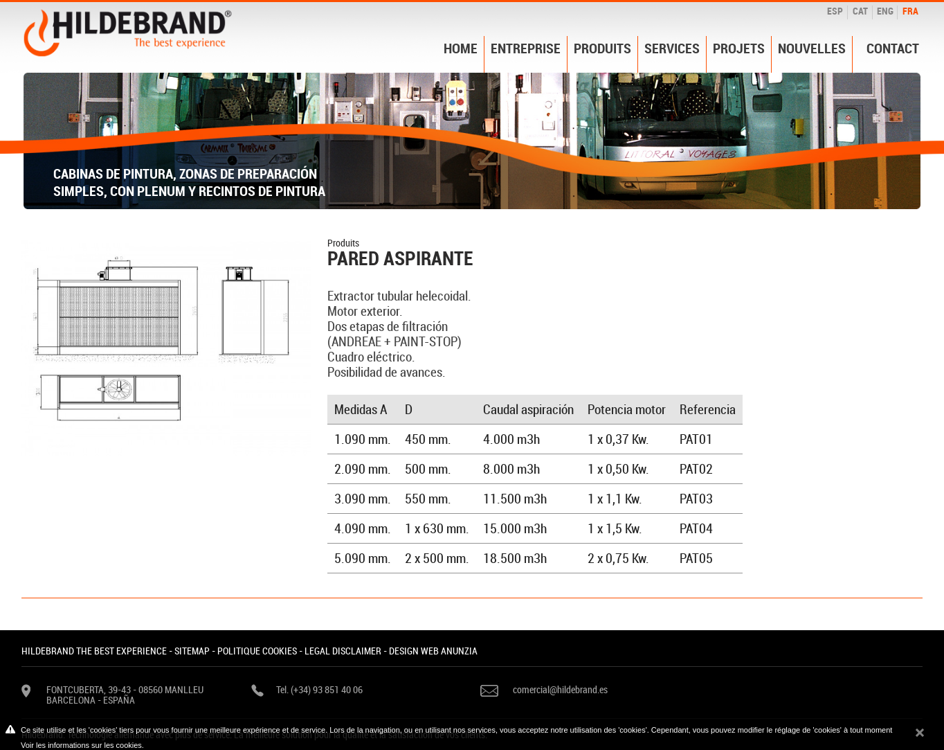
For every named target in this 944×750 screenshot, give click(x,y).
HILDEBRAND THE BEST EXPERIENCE (94, 650)
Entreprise (526, 48)
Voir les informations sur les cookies (81, 745)
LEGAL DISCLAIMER (343, 650)
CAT (860, 10)
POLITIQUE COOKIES (257, 650)
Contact (892, 48)
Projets (739, 48)
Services (672, 48)
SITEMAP (192, 650)
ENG (885, 10)
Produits (602, 48)
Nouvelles (812, 48)
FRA (910, 10)
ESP (835, 10)
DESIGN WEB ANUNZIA (433, 650)
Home (461, 48)
